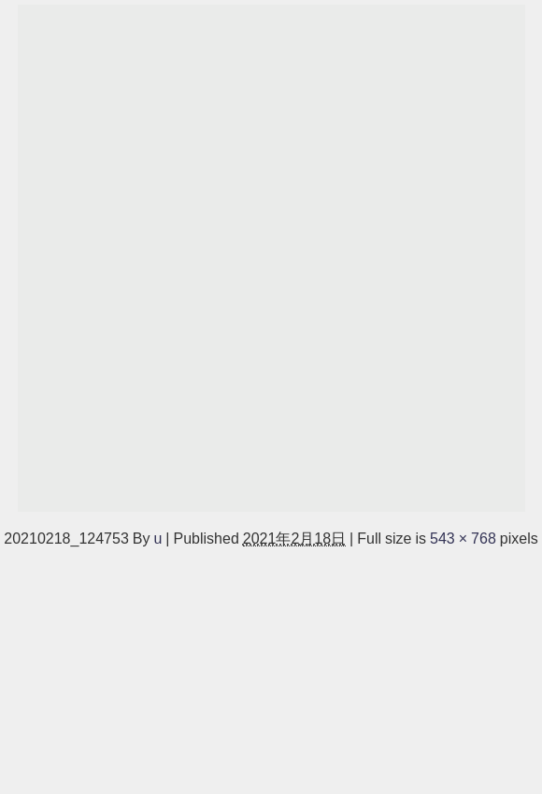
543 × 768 (463, 538)
